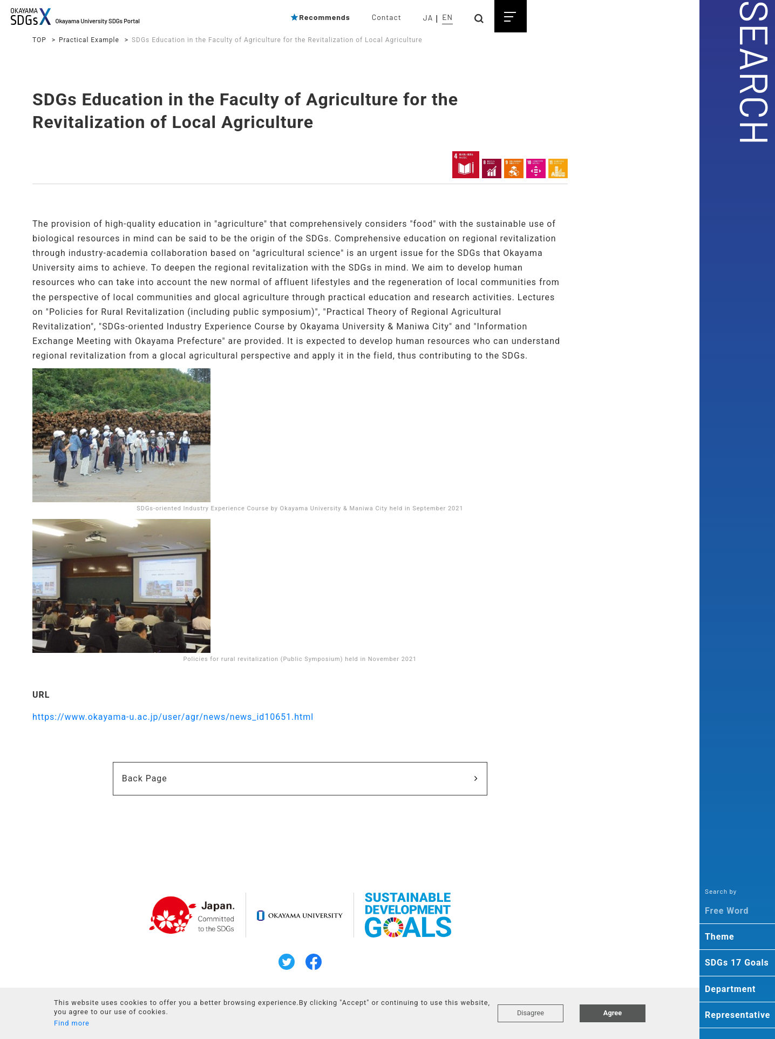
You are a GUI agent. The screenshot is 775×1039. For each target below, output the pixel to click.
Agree (612, 1013)
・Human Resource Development (600, 427)
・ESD (549, 453)
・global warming (571, 209)
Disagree (530, 1013)
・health (553, 350)
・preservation (566, 260)
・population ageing (576, 376)
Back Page (203, 808)
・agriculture (562, 286)
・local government (575, 388)
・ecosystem (562, 299)
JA (428, 17)
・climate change (571, 222)
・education (560, 440)
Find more (72, 1023)
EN (447, 17)
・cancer (555, 337)
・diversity (558, 479)
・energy (554, 273)
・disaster (557, 401)
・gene (551, 324)
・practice (557, 466)
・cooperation (565, 414)
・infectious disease (577, 363)
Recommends (320, 17)
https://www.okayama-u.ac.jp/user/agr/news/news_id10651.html (173, 746)
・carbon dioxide (570, 235)
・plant (551, 311)
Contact (387, 17)
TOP (39, 40)
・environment (565, 247)
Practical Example (89, 40)
